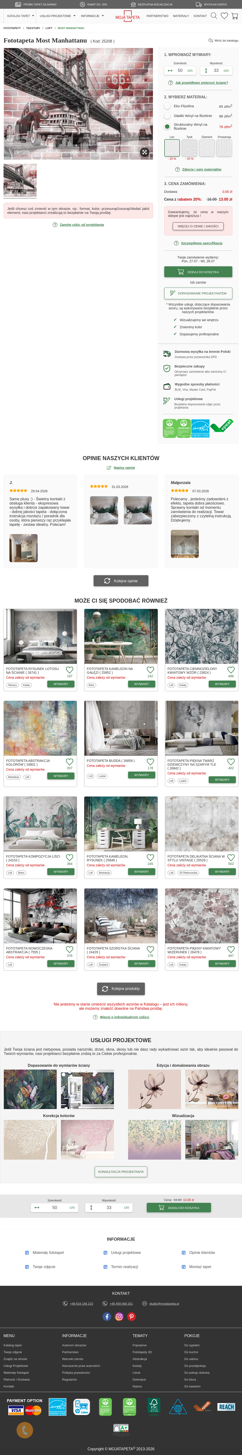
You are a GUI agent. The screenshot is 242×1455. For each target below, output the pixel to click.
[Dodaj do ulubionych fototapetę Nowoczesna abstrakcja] (69, 950)
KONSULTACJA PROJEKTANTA (121, 1172)
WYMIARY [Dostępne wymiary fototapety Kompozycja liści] (61, 871)
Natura (140, 1386)
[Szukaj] (214, 16)
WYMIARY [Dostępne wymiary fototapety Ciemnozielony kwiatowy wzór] (222, 684)
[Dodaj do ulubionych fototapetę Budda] (149, 762)
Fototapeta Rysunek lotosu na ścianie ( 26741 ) (32, 670)
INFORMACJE (90, 16)
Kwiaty (27, 685)
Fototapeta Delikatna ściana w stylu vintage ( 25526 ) (196, 858)
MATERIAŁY (181, 16)
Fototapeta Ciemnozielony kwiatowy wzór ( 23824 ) (192, 670)
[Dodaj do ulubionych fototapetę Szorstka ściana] (149, 950)
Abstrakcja (13, 777)
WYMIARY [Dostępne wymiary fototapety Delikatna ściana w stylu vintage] (222, 871)
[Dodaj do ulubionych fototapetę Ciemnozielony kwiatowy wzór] (230, 670)
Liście (140, 1372)
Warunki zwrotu (72, 1359)
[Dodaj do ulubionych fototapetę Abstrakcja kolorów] (69, 762)
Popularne (140, 1345)
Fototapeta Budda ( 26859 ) (110, 761)
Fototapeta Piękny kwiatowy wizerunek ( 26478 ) (194, 950)
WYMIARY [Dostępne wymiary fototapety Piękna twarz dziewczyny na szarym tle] (222, 779)
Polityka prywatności (76, 1372)
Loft (172, 685)
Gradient (104, 964)
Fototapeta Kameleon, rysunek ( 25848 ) (107, 858)
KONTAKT (200, 16)
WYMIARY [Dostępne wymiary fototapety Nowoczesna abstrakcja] (61, 963)
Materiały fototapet (16, 1372)
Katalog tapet (13, 1345)
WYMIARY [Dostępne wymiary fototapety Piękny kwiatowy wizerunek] (222, 963)
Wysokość (216, 63)
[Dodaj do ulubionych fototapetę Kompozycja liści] (69, 858)
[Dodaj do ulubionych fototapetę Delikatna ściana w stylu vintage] (230, 858)
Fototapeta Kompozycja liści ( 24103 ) (33, 858)
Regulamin (69, 1379)
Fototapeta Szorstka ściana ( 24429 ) (113, 950)
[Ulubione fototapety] (224, 16)
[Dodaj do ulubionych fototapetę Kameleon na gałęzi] (149, 670)
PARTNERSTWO (157, 16)
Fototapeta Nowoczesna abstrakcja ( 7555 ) (29, 950)
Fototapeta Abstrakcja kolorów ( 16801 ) (28, 762)
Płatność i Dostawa (17, 1379)
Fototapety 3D (142, 1352)
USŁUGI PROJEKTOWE (55, 16)
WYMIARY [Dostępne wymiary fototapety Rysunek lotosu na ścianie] (61, 684)
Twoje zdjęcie (13, 1352)
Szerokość (180, 63)
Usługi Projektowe (16, 1366)
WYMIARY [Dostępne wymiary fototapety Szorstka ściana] (141, 963)
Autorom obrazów (74, 1345)
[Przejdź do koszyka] (234, 16)
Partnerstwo (70, 1352)
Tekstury (13, 685)
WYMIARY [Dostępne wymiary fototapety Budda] (141, 775)
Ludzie (103, 776)
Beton (22, 872)
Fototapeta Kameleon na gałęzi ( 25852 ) (110, 670)
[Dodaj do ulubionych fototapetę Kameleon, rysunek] (149, 858)
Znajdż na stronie (15, 1359)
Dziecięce (140, 1379)
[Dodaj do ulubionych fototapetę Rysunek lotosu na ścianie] (69, 670)
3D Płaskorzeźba (188, 872)
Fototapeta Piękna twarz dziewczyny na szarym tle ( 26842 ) (192, 764)
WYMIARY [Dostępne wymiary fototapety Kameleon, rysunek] (141, 871)
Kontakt (9, 1386)
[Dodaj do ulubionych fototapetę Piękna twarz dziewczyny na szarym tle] (230, 762)
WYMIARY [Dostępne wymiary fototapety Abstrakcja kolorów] (61, 776)
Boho (92, 685)
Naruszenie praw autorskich (81, 1366)
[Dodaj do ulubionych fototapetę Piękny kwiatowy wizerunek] (230, 950)
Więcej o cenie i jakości (198, 226)
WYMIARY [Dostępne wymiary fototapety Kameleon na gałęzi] (141, 684)
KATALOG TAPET (18, 16)
